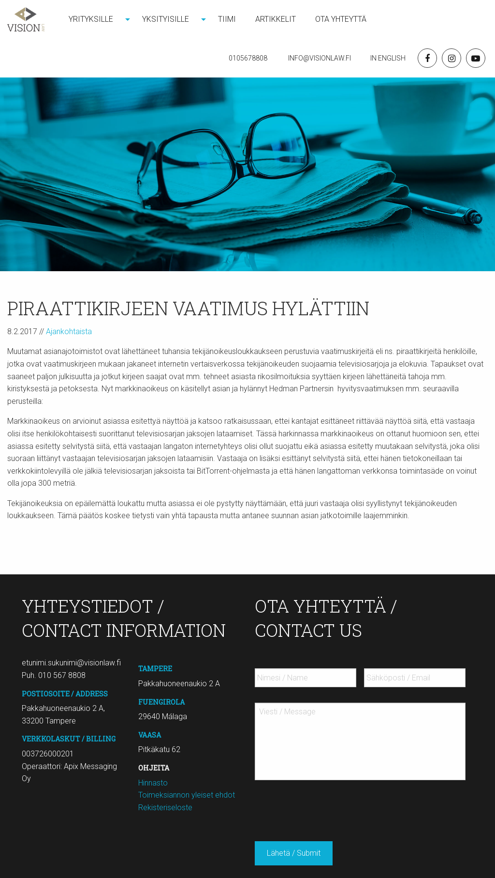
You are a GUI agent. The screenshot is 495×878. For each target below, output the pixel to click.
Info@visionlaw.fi (319, 58)
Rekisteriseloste (165, 807)
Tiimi (227, 19)
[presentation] (328, 807)
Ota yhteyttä (340, 19)
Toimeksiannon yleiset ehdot (186, 795)
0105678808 (248, 58)
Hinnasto (153, 782)
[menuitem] (95, 19)
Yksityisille (165, 19)
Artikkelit (275, 19)
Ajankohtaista (69, 331)
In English (388, 58)
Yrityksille (91, 19)
